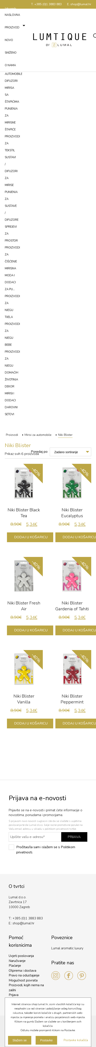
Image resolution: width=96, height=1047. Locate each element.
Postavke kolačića (76, 1040)
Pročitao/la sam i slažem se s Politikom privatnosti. (42, 850)
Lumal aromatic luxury (67, 948)
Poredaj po (39, 451)
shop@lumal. (22, 923)
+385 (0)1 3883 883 (28, 918)
